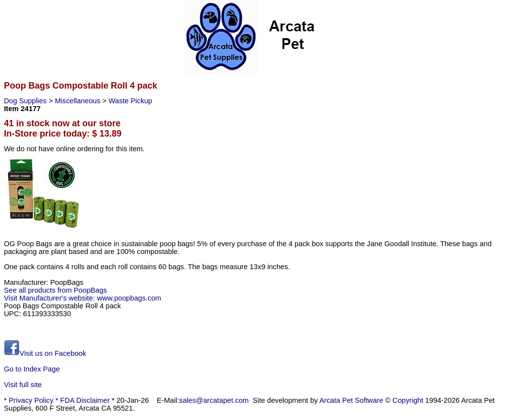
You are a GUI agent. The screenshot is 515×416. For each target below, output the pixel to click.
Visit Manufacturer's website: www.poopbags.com (82, 298)
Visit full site (23, 385)
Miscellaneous (78, 101)
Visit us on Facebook (45, 353)
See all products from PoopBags (55, 290)
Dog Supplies (26, 101)
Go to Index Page (32, 369)
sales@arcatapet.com (214, 400)
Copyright (407, 400)
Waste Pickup (130, 101)
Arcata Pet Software (351, 400)
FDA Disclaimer (85, 400)
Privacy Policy (31, 400)
